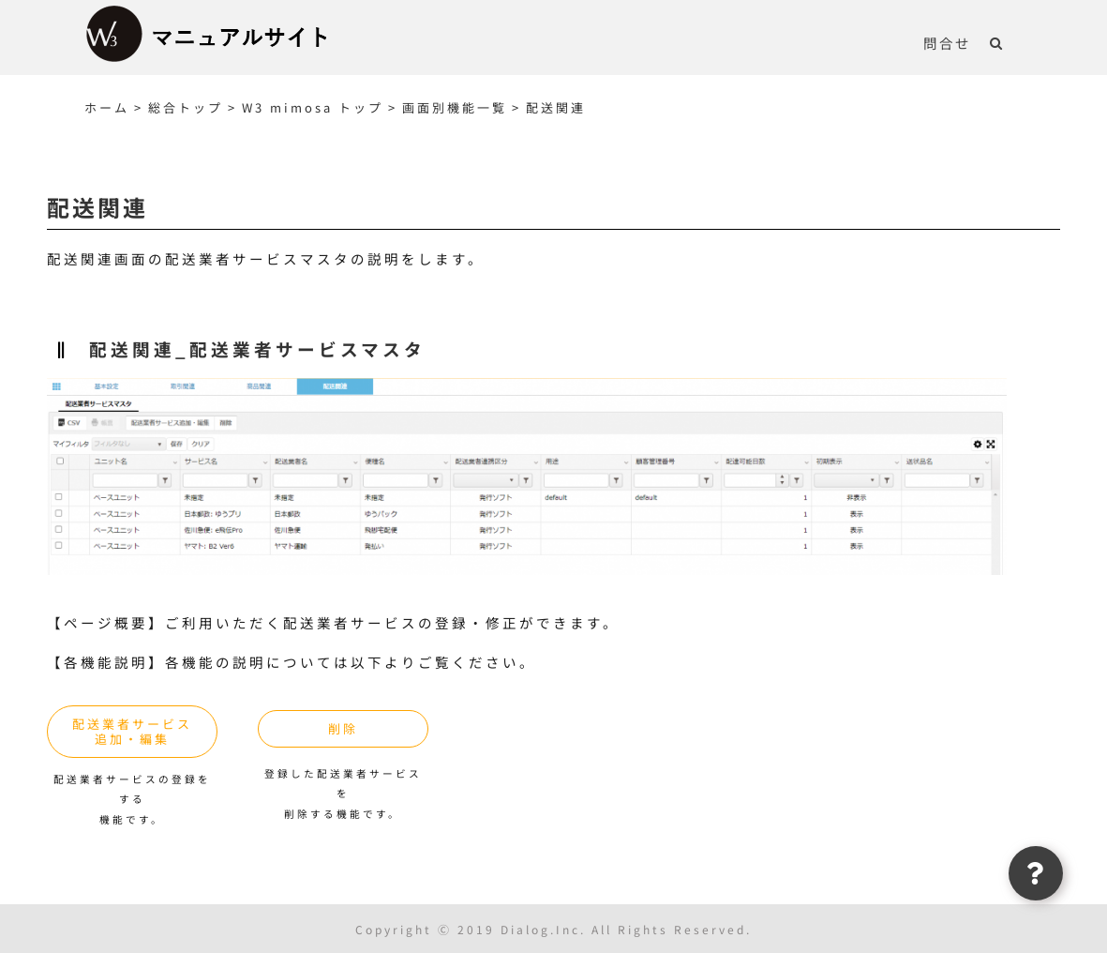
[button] (997, 42)
